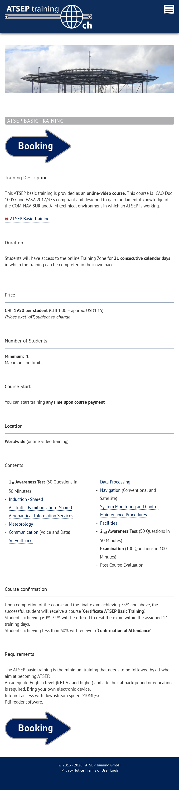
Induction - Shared (26, 499)
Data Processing (115, 482)
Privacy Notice (73, 770)
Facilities (108, 523)
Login (114, 770)
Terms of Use (97, 770)
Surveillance (21, 540)
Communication (23, 532)
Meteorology (21, 524)
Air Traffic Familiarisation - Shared (40, 507)
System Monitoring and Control (129, 506)
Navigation (110, 490)
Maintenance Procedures (123, 515)
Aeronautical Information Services (41, 515)
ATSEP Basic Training (29, 218)
